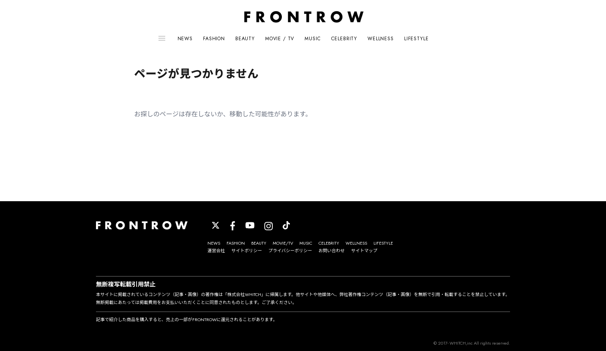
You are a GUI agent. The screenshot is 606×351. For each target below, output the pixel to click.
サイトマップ (364, 250)
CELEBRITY (344, 38)
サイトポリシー (246, 250)
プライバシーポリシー (290, 250)
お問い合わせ (332, 250)
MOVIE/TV (283, 243)
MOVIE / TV (279, 38)
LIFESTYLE (416, 38)
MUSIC (313, 38)
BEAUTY (245, 38)
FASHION (214, 38)
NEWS (185, 38)
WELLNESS (381, 38)
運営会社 (216, 250)
